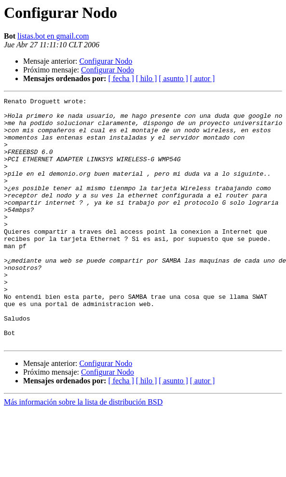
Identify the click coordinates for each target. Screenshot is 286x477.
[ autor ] (202, 78)
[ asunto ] (173, 78)
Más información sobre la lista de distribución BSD (83, 451)
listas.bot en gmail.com (53, 36)
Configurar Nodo (105, 61)
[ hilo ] (146, 78)
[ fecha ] (121, 78)
